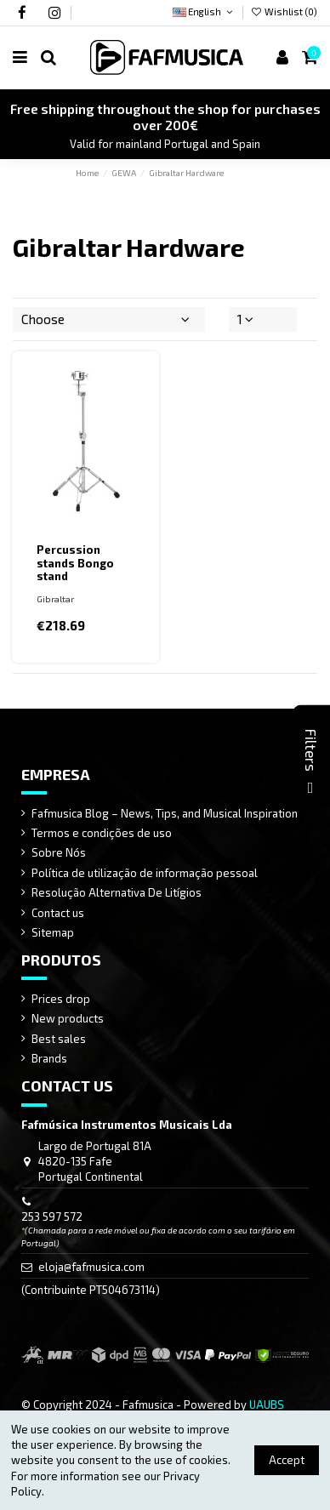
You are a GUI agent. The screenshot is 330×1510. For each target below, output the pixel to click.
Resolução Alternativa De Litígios (116, 892)
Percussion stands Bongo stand (75, 563)
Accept (286, 1460)
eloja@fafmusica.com (91, 1267)
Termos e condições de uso (101, 833)
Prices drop (60, 999)
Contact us (57, 913)
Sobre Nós (58, 852)
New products (67, 1018)
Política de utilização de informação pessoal (144, 873)
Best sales (58, 1039)
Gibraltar (55, 599)
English (204, 11)
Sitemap (52, 932)
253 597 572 (51, 1216)
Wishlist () (284, 11)
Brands (49, 1058)
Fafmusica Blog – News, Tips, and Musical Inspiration (164, 813)
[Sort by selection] (109, 319)
